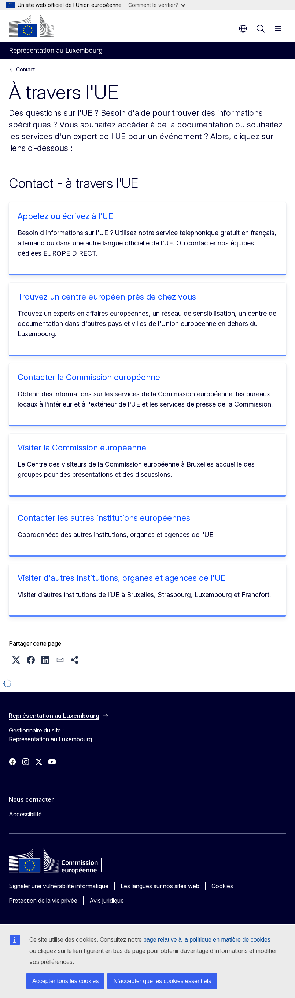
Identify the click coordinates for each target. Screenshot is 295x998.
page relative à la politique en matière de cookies (206, 939)
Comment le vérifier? (156, 5)
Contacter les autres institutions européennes (104, 518)
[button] (16, 660)
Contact (25, 69)
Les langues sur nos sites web (160, 886)
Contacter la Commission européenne (89, 377)
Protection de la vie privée (43, 900)
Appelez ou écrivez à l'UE (65, 216)
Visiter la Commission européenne (82, 447)
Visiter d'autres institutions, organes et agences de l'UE (121, 578)
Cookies (222, 886)
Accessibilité (25, 814)
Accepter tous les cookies (65, 981)
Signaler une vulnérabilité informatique (58, 886)
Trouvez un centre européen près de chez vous (107, 296)
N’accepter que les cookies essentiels (162, 981)
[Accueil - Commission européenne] (31, 26)
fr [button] (243, 28)
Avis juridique (106, 900)
